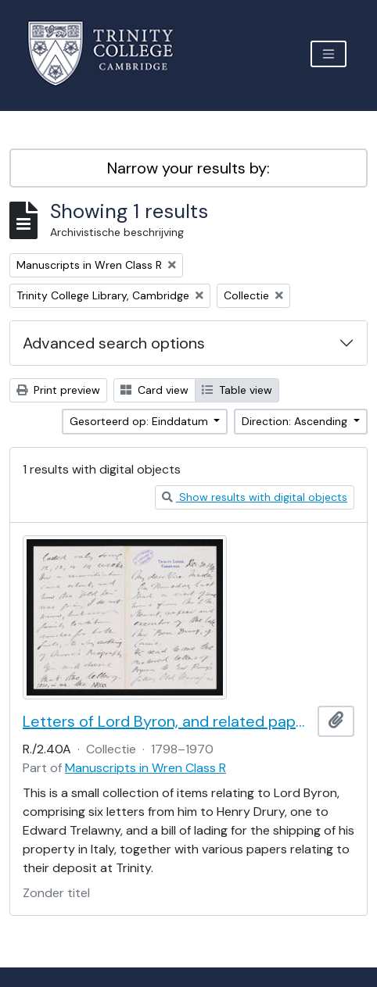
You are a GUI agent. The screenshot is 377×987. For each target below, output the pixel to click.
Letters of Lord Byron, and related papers (167, 721)
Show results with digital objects (254, 497)
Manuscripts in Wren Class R (145, 768)
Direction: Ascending (296, 421)
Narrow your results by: (188, 168)
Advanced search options (114, 343)
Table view (237, 390)
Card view (154, 390)
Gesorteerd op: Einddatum (140, 421)
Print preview (58, 390)
